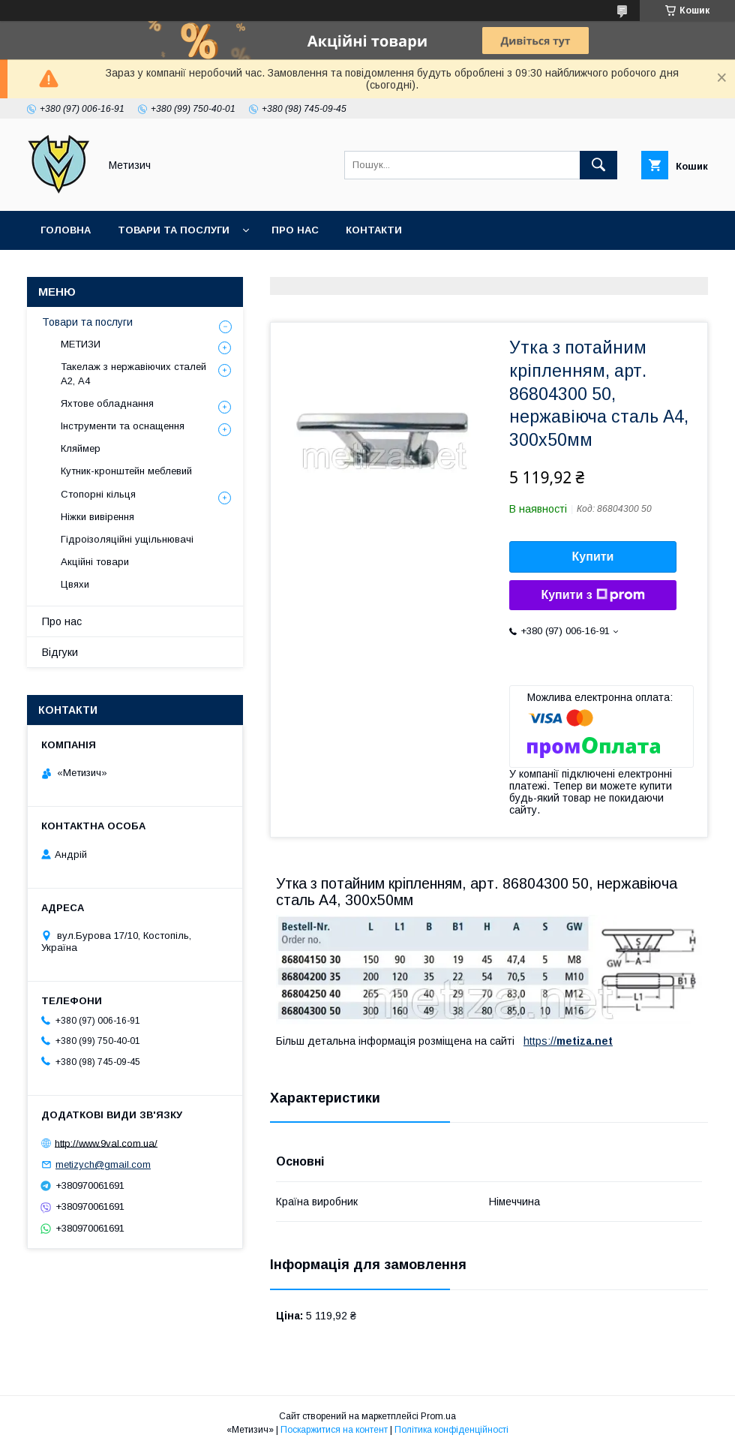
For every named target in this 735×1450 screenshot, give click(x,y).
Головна (65, 230)
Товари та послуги (174, 230)
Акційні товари (95, 561)
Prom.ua (438, 1416)
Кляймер (80, 448)
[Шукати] (598, 165)
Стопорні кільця (98, 494)
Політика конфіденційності (451, 1429)
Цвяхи (75, 584)
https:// (540, 1041)
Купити (593, 556)
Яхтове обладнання (107, 403)
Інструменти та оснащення (122, 426)
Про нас (295, 230)
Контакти (374, 230)
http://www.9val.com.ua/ (106, 1142)
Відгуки (60, 652)
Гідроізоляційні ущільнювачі (127, 539)
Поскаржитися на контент (334, 1429)
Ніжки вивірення (97, 516)
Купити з (592, 595)
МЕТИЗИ (80, 344)
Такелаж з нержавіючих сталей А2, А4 (133, 373)
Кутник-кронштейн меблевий (126, 471)
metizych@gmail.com (103, 1164)
